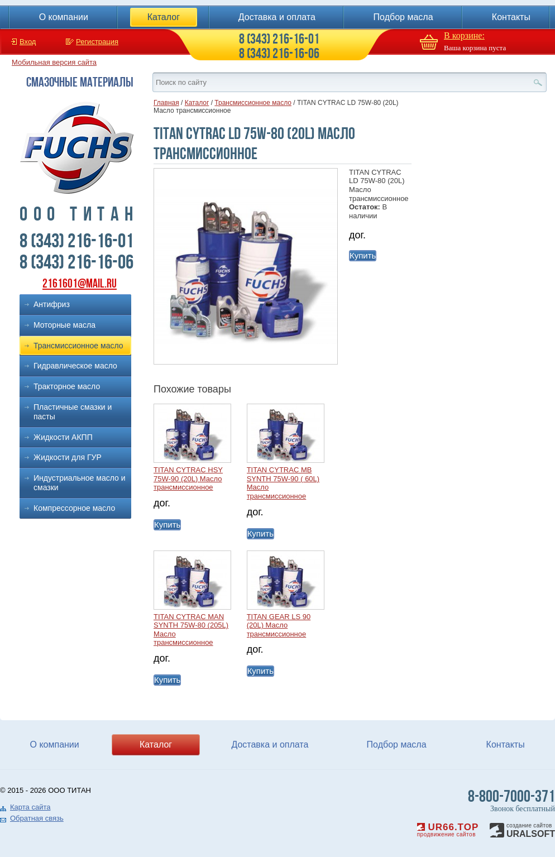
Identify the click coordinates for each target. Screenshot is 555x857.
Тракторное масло (67, 386)
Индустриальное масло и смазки (80, 482)
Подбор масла (403, 17)
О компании (63, 17)
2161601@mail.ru (79, 283)
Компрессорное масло (74, 508)
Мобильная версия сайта (54, 62)
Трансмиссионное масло (78, 345)
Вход (28, 41)
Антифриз (52, 304)
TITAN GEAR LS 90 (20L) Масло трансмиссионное (279, 625)
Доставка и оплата (276, 17)
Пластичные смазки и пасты (73, 412)
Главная (166, 103)
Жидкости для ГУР (68, 457)
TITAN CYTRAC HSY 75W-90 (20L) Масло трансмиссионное (188, 478)
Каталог (163, 17)
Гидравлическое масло (75, 365)
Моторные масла (64, 324)
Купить (363, 255)
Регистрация (97, 41)
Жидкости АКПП (63, 437)
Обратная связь (37, 818)
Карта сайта (30, 807)
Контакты (511, 17)
